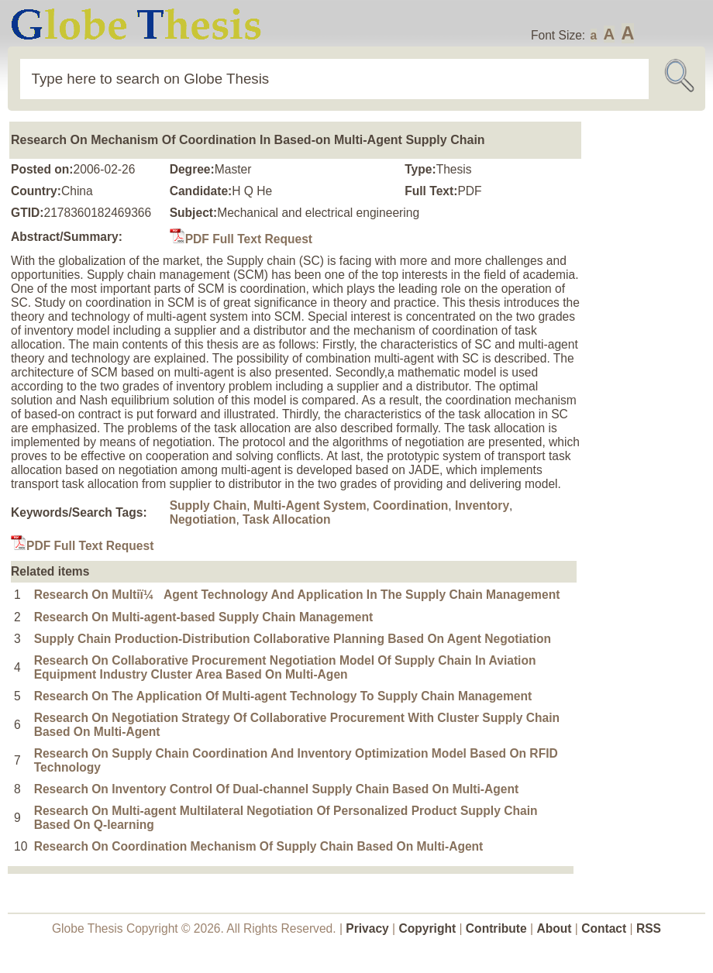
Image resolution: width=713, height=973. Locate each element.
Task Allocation (287, 519)
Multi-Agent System (310, 505)
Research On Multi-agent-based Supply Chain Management (204, 617)
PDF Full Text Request (241, 239)
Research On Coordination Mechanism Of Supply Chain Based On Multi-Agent (259, 846)
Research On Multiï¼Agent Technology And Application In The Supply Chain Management (297, 594)
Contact (605, 928)
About (553, 928)
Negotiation (203, 519)
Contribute (496, 928)
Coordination (410, 505)
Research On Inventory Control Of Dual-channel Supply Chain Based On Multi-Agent (276, 789)
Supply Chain (208, 505)
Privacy (367, 928)
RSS (648, 928)
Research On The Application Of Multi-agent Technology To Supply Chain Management (283, 696)
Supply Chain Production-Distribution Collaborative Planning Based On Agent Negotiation (292, 638)
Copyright (427, 928)
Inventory (482, 505)
